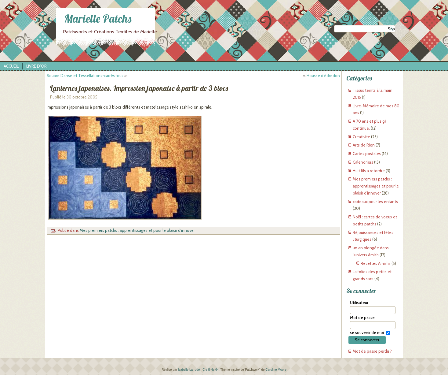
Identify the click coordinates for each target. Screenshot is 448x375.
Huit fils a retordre (369, 170)
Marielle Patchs (97, 18)
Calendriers (363, 162)
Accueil (11, 66)
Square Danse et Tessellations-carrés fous (85, 75)
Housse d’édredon (323, 75)
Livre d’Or (36, 66)
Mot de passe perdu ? (372, 351)
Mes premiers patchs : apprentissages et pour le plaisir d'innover (137, 230)
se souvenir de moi (367, 332)
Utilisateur (359, 302)
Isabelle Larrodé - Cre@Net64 (198, 369)
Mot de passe (362, 317)
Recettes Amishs (376, 263)
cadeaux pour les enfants (375, 201)
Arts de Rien (364, 145)
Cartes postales (367, 153)
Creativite (361, 136)
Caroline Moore (275, 369)
